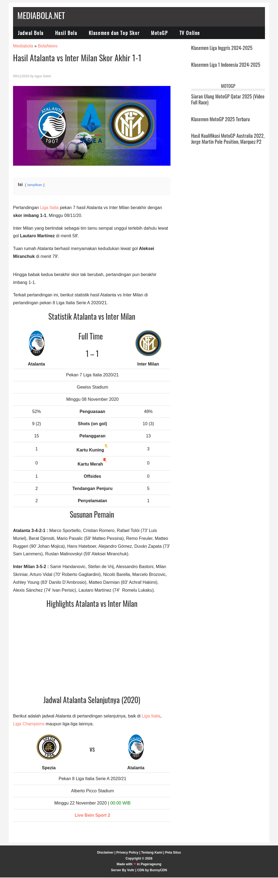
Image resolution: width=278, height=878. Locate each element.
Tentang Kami (151, 853)
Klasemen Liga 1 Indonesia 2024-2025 (225, 65)
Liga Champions (29, 724)
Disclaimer (105, 853)
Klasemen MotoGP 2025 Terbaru (220, 119)
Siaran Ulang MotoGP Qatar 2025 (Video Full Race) (227, 99)
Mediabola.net (41, 15)
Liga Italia (49, 208)
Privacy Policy (127, 853)
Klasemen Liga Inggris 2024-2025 (221, 48)
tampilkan (34, 185)
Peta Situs (173, 853)
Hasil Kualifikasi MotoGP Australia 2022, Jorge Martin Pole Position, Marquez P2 (227, 139)
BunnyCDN (158, 871)
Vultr (130, 871)
